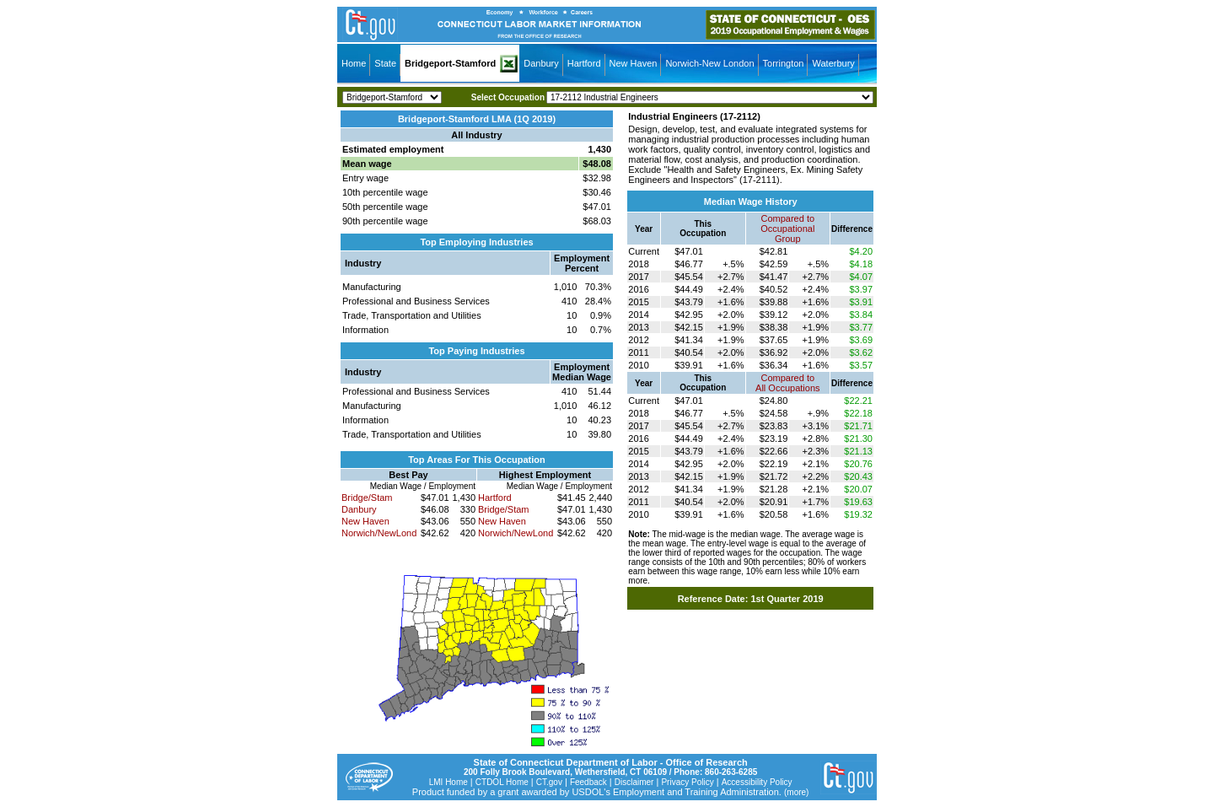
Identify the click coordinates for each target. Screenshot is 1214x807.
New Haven (634, 63)
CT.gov (549, 782)
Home (353, 63)
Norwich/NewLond (378, 533)
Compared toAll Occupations (787, 383)
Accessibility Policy (757, 782)
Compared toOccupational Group (787, 228)
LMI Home (448, 782)
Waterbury (833, 63)
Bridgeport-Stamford (450, 63)
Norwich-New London (709, 63)
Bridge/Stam (367, 497)
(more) (796, 792)
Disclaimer (634, 782)
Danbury (541, 63)
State (385, 63)
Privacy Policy (687, 782)
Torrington (783, 63)
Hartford (584, 63)
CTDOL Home (502, 782)
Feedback (588, 782)
